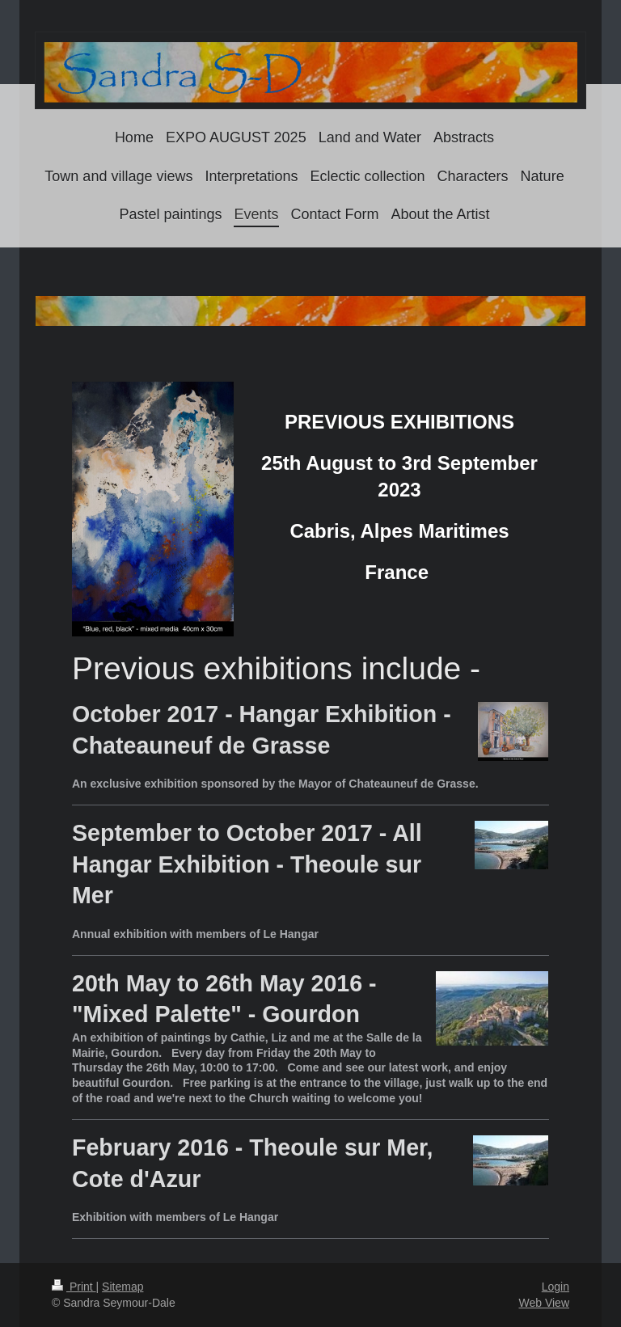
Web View (543, 1302)
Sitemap (122, 1286)
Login (555, 1286)
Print (74, 1286)
